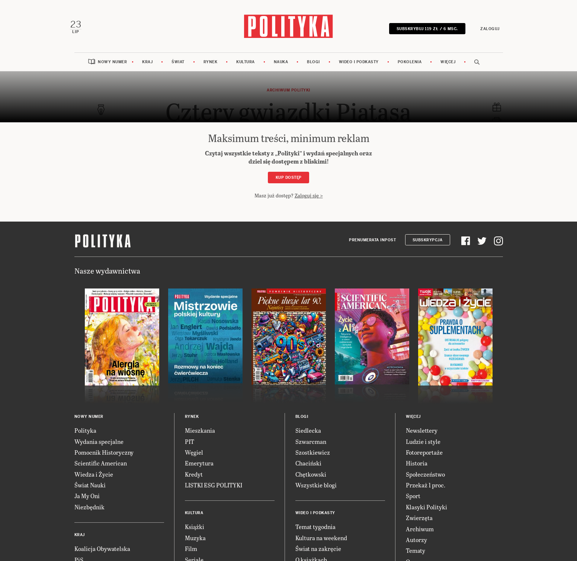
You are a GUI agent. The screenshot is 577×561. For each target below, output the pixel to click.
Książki (194, 533)
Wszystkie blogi (316, 491)
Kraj (147, 67)
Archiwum (420, 535)
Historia (416, 469)
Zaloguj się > (309, 201)
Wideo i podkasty (359, 67)
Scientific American (100, 469)
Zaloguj (486, 30)
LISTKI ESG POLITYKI (213, 491)
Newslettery (421, 436)
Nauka (281, 67)
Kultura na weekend (321, 543)
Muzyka (195, 543)
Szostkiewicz (312, 458)
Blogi (313, 67)
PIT (189, 447)
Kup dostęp (289, 183)
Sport (413, 502)
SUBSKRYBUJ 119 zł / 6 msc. (422, 30)
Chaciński (308, 469)
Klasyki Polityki (426, 513)
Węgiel (194, 458)
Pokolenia (410, 67)
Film (191, 555)
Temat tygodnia (315, 533)
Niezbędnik (89, 513)
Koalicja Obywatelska (102, 555)
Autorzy (416, 546)
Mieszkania (200, 436)
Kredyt (194, 480)
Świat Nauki (90, 491)
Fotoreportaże (424, 458)
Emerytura (199, 469)
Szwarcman (310, 447)
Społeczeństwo (425, 480)
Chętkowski (310, 480)
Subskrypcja (428, 246)
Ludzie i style (423, 447)
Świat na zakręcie (318, 555)
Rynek (210, 67)
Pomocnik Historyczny (104, 458)
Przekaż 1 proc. (425, 491)
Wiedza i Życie (93, 480)
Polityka (85, 436)
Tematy (415, 556)
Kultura (245, 67)
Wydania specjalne (99, 447)
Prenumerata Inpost (372, 246)
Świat (178, 67)
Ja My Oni (87, 502)
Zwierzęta (419, 524)
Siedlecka (308, 436)
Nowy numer (112, 67)
